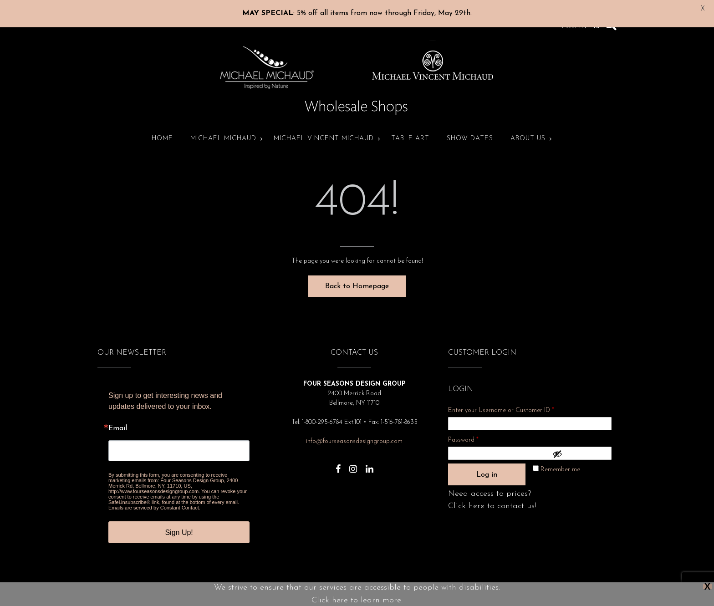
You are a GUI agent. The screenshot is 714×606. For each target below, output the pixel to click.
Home (162, 130)
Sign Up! (179, 524)
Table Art (410, 130)
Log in (486, 466)
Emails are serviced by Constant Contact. (154, 499)
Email (117, 420)
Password (475, 430)
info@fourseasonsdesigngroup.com (354, 433)
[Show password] (579, 446)
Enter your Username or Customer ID (501, 402)
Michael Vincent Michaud (324, 130)
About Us (528, 130)
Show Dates (470, 130)
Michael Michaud (223, 130)
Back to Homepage (357, 278)
